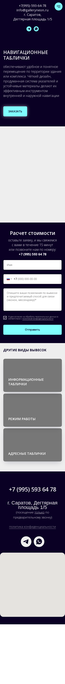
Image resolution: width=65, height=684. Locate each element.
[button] (15, 111)
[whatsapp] (36, 28)
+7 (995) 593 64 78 (32, 254)
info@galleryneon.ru (32, 10)
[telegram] (28, 28)
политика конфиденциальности (32, 527)
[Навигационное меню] (58, 6)
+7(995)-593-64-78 (32, 5)
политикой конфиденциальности (37, 318)
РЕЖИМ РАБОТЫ (22, 419)
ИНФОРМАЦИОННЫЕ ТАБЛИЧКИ (26, 381)
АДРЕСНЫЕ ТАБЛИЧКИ (27, 453)
